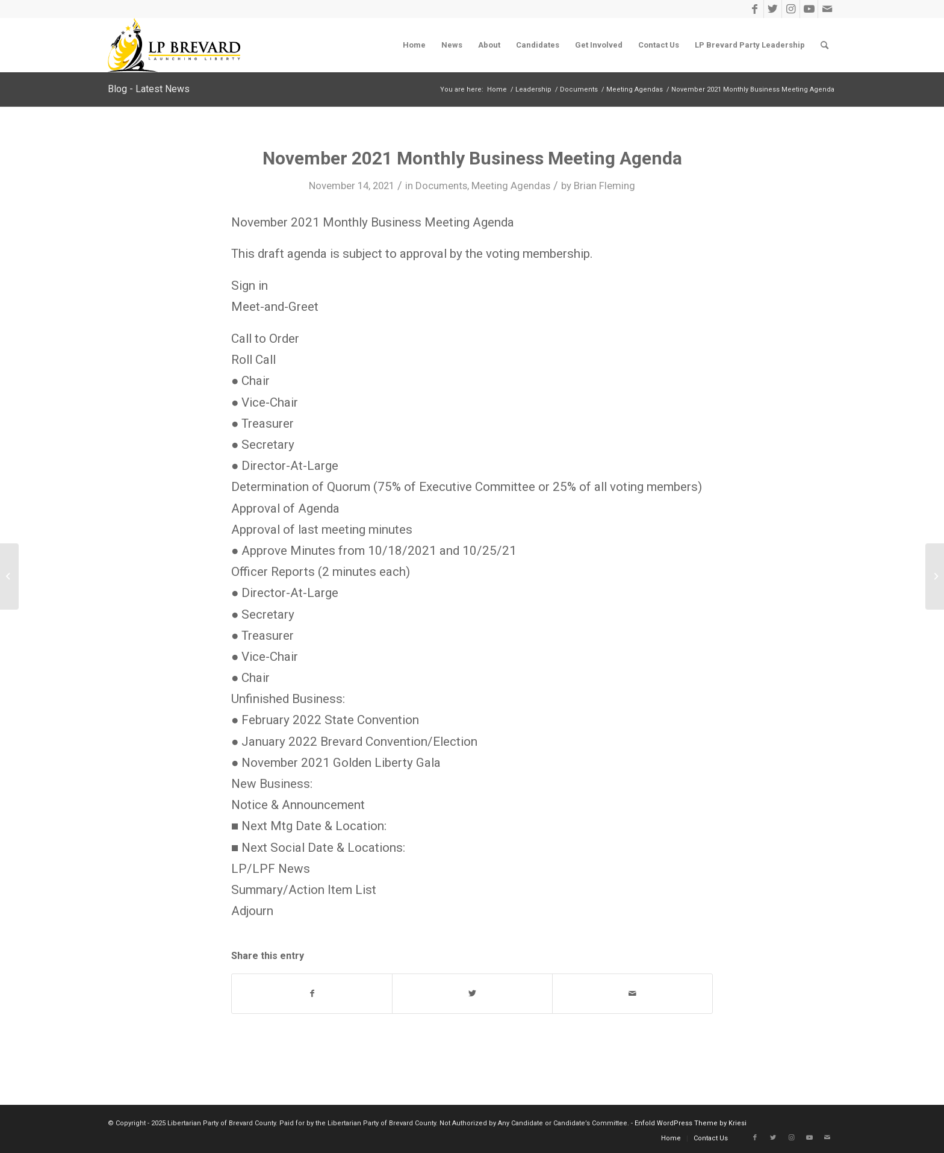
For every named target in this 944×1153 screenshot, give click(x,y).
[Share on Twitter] (472, 993)
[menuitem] (414, 45)
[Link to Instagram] (791, 9)
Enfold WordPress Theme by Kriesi (691, 1123)
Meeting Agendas (510, 186)
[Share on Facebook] (312, 993)
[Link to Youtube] (809, 9)
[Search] (824, 45)
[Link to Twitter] (772, 9)
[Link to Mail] (827, 9)
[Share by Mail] (632, 993)
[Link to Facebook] (754, 9)
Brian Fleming (604, 186)
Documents (441, 186)
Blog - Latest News (149, 89)
